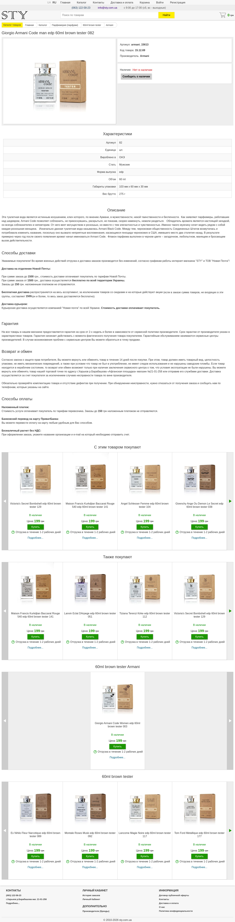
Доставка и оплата (122, 2)
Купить (35, 527)
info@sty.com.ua (107, 7)
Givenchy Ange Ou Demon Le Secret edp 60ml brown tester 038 (199, 505)
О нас (162, 907)
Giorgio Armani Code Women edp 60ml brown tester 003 (117, 725)
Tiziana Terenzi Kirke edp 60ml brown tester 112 (144, 615)
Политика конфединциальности (176, 911)
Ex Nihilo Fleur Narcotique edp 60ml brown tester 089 (35, 834)
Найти (166, 15)
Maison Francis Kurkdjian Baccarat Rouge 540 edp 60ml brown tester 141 (90, 505)
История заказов (91, 895)
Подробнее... (35, 537)
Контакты (98, 2)
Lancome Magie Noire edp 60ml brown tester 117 (145, 834)
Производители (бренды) (96, 911)
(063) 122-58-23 (81, 7)
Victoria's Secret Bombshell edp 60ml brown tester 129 (35, 505)
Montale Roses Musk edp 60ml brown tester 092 (90, 834)
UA (49, 2)
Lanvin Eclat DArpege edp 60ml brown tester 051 (90, 615)
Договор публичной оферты (174, 895)
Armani (144, 56)
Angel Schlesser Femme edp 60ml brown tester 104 (145, 505)
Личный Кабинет (91, 899)
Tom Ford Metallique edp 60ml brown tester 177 (199, 834)
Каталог (81, 2)
